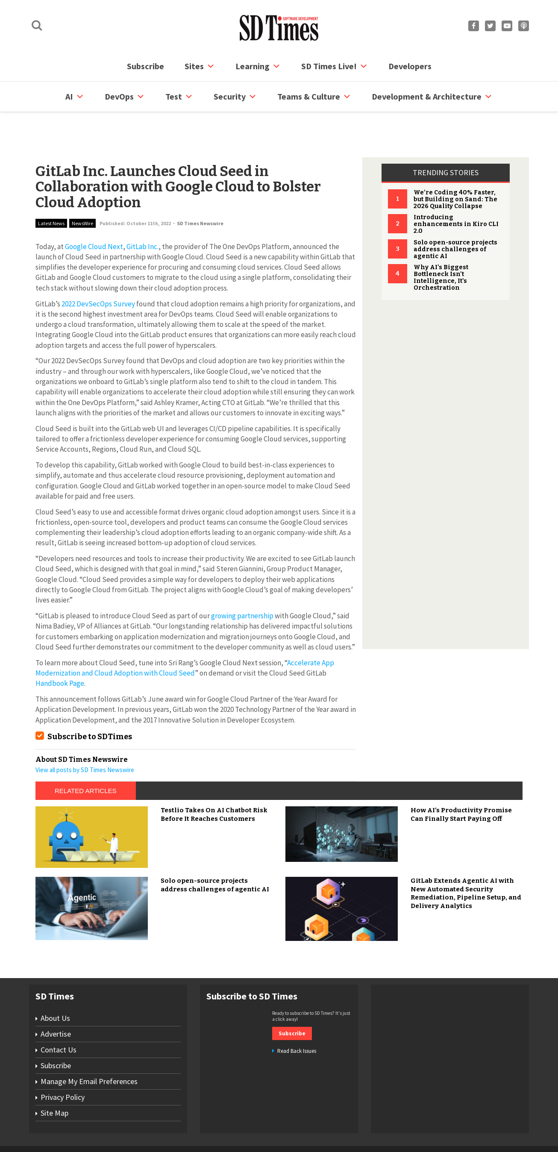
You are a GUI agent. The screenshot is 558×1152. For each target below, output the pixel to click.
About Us (55, 985)
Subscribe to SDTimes (89, 704)
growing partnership (242, 583)
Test (179, 97)
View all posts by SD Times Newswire (84, 737)
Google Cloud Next (94, 214)
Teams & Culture (314, 97)
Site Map (54, 1080)
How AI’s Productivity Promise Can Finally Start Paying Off (461, 782)
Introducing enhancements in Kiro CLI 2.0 (456, 191)
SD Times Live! (334, 66)
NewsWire (82, 191)
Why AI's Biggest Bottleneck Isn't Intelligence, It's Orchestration (441, 245)
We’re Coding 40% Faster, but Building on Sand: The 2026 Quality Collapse (455, 166)
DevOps (125, 97)
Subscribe (145, 66)
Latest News (51, 191)
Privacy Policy (63, 1065)
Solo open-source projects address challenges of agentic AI (455, 216)
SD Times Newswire (200, 191)
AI (74, 97)
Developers (410, 66)
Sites (200, 66)
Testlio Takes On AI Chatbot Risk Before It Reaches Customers (214, 782)
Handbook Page (59, 650)
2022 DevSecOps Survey (98, 271)
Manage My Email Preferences (89, 1049)
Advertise (56, 1001)
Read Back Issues (296, 1018)
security (235, 97)
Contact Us (58, 1017)
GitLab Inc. (142, 214)
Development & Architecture (432, 97)
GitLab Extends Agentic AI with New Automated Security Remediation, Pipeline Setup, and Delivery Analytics (466, 860)
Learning (258, 66)
